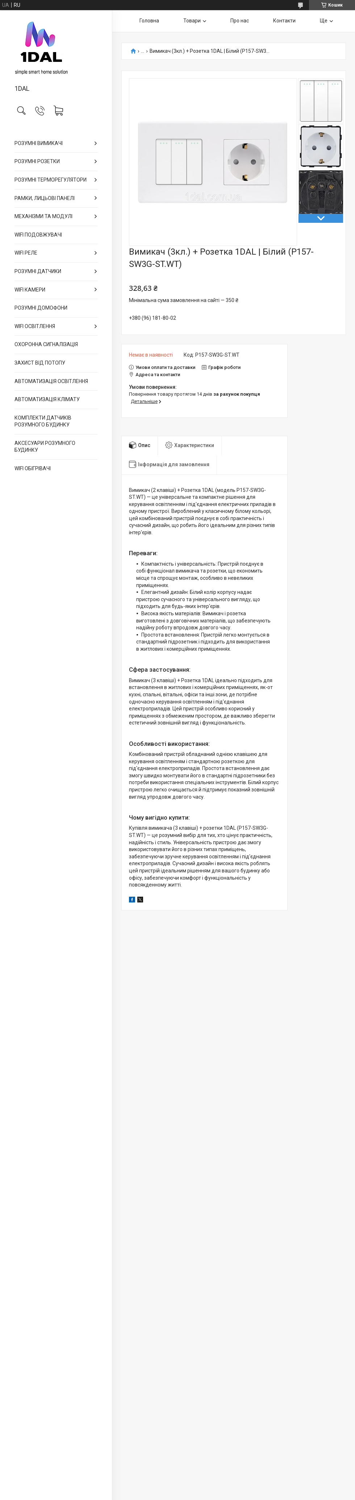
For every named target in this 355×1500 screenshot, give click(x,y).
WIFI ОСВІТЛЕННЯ (34, 326)
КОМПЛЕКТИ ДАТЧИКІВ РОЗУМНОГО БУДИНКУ (42, 421)
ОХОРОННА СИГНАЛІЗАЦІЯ (46, 344)
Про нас (239, 21)
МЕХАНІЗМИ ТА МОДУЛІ (43, 216)
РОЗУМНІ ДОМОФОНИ (40, 308)
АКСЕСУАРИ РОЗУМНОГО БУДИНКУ (44, 446)
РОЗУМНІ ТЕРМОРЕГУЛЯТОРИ (50, 180)
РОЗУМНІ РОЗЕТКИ (37, 161)
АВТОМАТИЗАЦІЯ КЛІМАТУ (47, 399)
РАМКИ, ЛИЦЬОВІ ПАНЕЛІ (44, 198)
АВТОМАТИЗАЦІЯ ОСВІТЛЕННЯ (51, 381)
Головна (149, 21)
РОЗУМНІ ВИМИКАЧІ (38, 143)
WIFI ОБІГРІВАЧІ (32, 468)
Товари (192, 21)
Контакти (284, 21)
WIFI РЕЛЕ (25, 253)
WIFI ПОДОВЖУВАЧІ (38, 235)
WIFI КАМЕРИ (29, 290)
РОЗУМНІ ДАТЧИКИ (37, 271)
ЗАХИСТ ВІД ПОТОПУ (39, 363)
